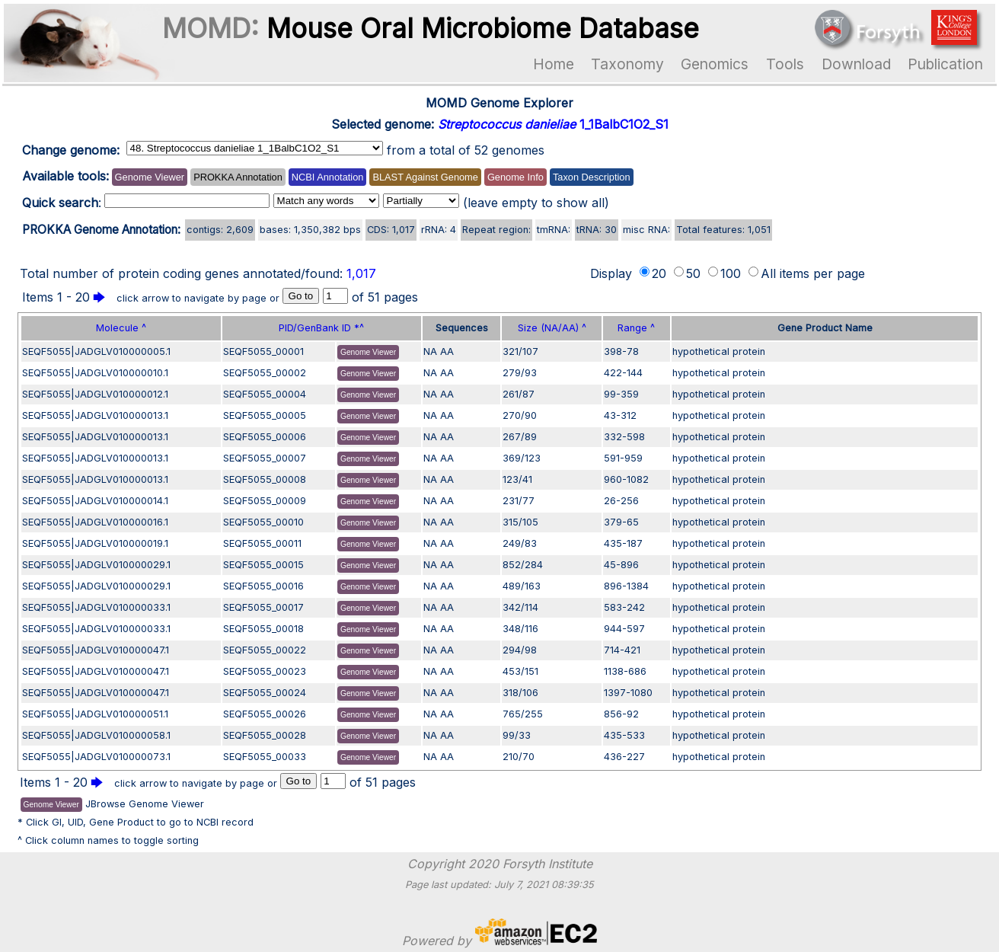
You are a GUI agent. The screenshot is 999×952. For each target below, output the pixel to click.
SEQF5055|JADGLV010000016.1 (95, 522)
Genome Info (515, 177)
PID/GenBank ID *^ (321, 328)
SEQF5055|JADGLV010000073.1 (96, 756)
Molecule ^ (121, 328)
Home (553, 64)
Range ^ (636, 328)
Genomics (714, 64)
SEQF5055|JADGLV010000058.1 (96, 735)
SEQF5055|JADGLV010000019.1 (95, 543)
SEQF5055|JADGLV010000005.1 (96, 351)
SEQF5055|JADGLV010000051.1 (95, 714)
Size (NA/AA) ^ (552, 328)
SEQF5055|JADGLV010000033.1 (96, 607)
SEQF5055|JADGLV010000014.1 (95, 500)
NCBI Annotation (328, 177)
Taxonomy (627, 64)
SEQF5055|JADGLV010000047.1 (95, 650)
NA (430, 351)
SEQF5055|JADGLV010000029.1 (96, 564)
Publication (945, 64)
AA (447, 351)
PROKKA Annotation (237, 177)
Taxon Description (591, 177)
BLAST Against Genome (424, 177)
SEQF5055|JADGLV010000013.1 (95, 415)
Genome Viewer (150, 177)
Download (856, 64)
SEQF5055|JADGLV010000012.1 (95, 394)
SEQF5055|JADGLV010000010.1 (95, 373)
